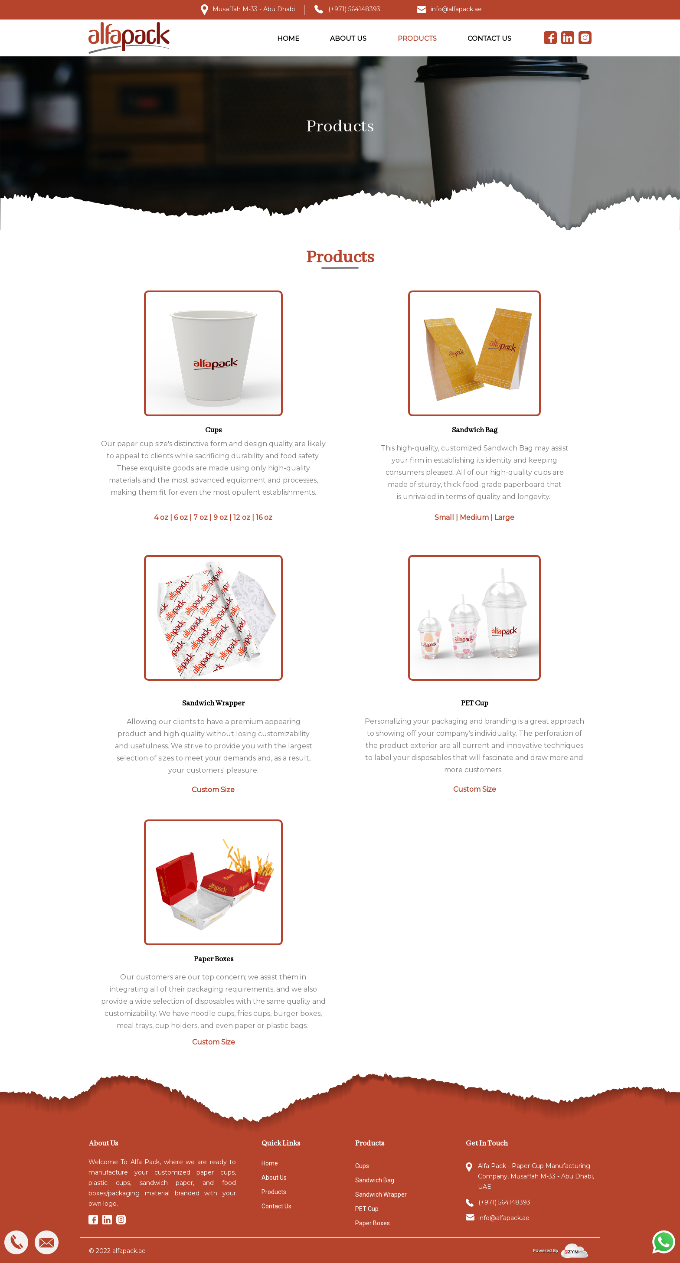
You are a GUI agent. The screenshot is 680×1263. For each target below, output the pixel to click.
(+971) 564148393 (354, 9)
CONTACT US (489, 38)
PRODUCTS (417, 38)
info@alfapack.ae (456, 9)
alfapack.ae (129, 1251)
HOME (288, 38)
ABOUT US (348, 38)
